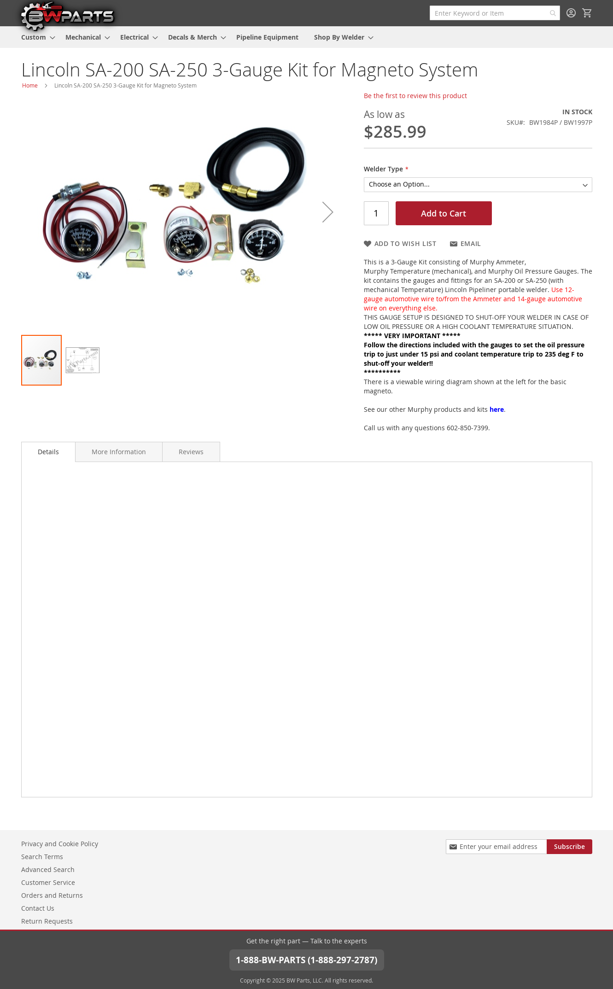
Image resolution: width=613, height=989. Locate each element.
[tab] (48, 452)
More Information (119, 451)
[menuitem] (35, 37)
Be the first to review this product (415, 95)
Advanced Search (48, 869)
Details (48, 451)
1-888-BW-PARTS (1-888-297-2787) (306, 959)
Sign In (571, 12)
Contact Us (37, 907)
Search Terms (42, 856)
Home (30, 85)
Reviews (191, 451)
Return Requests (47, 920)
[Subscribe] (569, 846)
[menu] (306, 37)
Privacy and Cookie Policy (59, 843)
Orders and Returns (52, 894)
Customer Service (48, 882)
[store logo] (67, 15)
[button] (327, 212)
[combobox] (495, 13)
